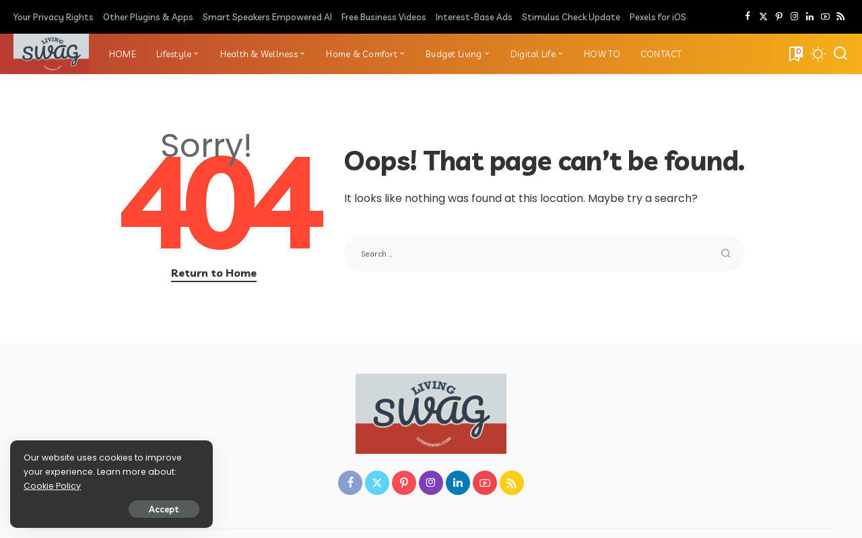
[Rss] (841, 17)
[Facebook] (748, 17)
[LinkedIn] (810, 17)
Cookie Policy (52, 486)
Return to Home (214, 272)
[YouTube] (825, 17)
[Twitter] (763, 17)
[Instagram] (794, 17)
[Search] (840, 54)
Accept (163, 509)
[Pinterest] (779, 17)
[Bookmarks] (795, 54)
